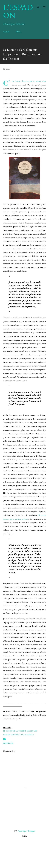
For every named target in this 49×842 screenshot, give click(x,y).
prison (6, 734)
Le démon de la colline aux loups (20, 731)
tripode (15, 734)
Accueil (6, 32)
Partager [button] (8, 743)
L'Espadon (18, 11)
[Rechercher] (38, 4)
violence (29, 734)
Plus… (18, 32)
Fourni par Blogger (24, 831)
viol (21, 734)
